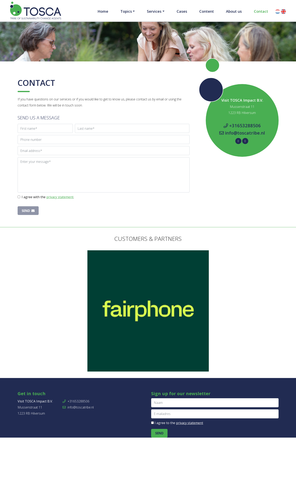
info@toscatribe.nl (242, 173)
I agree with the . (48, 237)
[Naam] (215, 443)
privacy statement (59, 237)
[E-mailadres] (215, 454)
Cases (182, 11)
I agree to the (179, 463)
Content (206, 11)
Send (28, 251)
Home (103, 11)
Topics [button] (126, 11)
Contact (261, 11)
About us (234, 11)
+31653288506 (242, 166)
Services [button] (154, 11)
